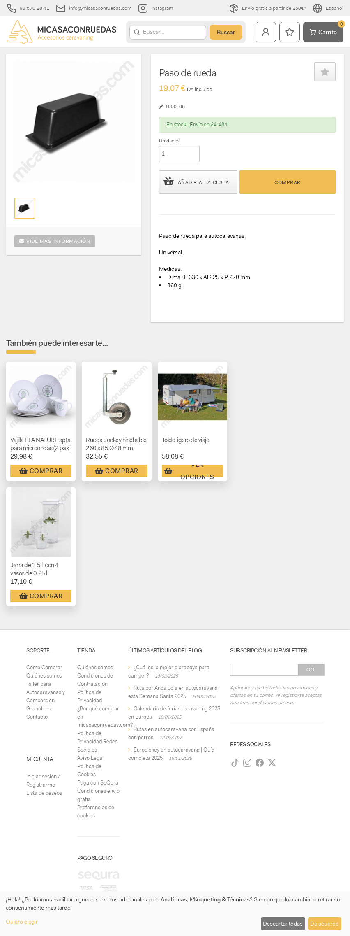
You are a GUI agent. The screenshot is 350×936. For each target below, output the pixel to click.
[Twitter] (272, 763)
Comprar (287, 182)
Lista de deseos (44, 792)
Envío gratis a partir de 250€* (267, 8)
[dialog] (175, 913)
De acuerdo (324, 923)
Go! (311, 669)
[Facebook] (260, 763)
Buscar (226, 32)
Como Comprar (44, 667)
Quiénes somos (44, 675)
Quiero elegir (22, 921)
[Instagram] (247, 763)
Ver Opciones (189, 471)
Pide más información (54, 241)
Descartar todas (283, 923)
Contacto (37, 716)
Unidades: (170, 140)
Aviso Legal (90, 757)
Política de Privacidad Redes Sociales (97, 741)
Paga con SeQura (97, 782)
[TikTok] (235, 763)
